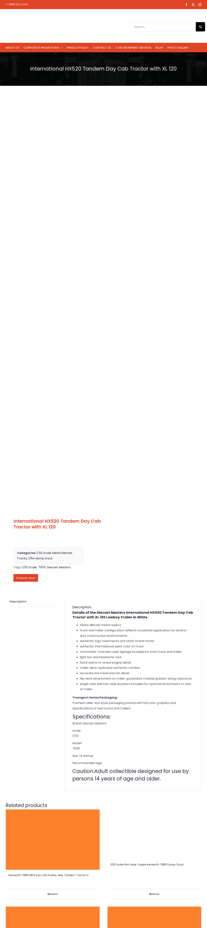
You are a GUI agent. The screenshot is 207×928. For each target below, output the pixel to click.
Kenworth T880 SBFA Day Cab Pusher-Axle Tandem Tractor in (49, 875)
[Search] (200, 26)
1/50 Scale (29, 567)
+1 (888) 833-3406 (17, 4)
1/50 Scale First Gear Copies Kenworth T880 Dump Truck (146, 864)
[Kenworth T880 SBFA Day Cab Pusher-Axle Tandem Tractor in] (53, 839)
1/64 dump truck (40, 558)
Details (54, 894)
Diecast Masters (59, 567)
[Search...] (163, 26)
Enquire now (25, 578)
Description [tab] (18, 601)
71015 (42, 567)
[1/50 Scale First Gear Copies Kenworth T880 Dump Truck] (154, 834)
